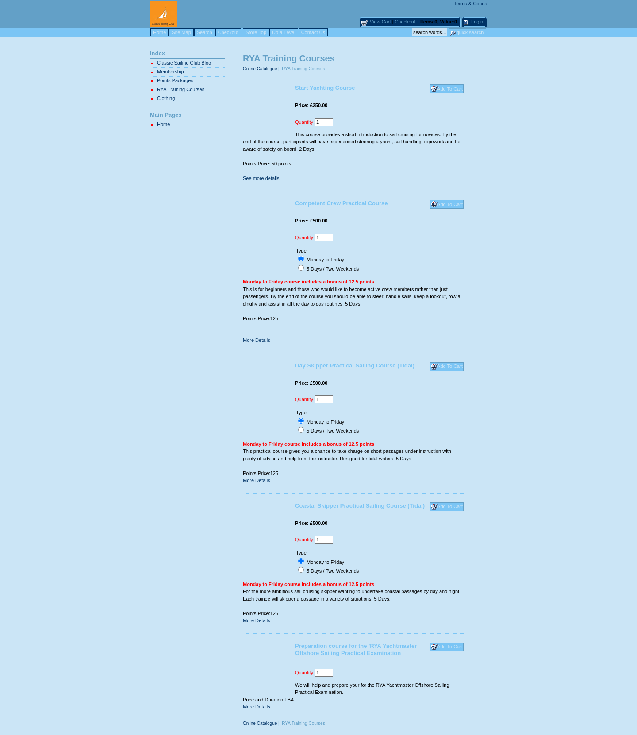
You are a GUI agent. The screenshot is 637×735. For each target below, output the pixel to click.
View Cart (380, 21)
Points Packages (175, 80)
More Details (256, 340)
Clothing (166, 98)
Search (204, 32)
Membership (170, 71)
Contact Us (313, 32)
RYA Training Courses (180, 89)
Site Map (181, 32)
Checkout (405, 21)
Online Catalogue (260, 68)
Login (477, 21)
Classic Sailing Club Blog (184, 62)
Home (159, 32)
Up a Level (283, 32)
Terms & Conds (470, 3)
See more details (261, 178)
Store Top (256, 32)
